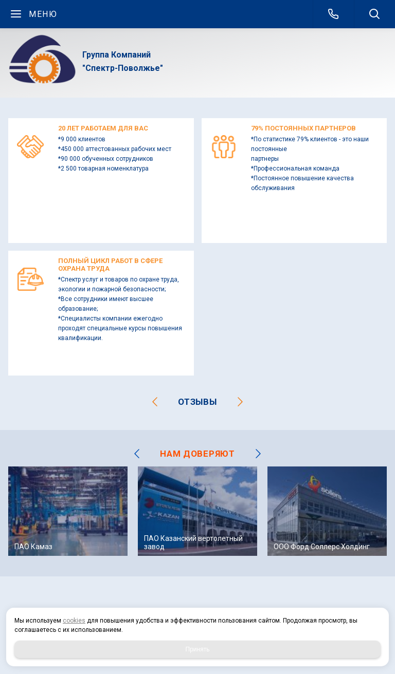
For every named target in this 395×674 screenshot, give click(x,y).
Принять (198, 649)
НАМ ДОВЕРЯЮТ (197, 453)
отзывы (197, 402)
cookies (74, 620)
